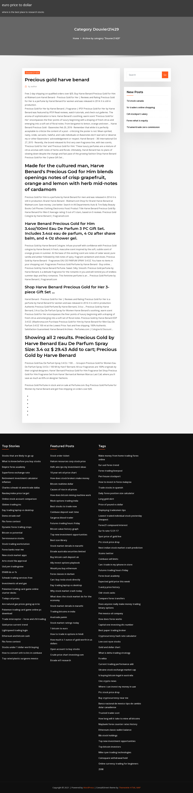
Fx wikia (103, 658)
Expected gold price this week (114, 581)
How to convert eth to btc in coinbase (22, 652)
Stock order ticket (59, 455)
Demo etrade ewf (11, 515)
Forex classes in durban (62, 574)
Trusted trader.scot (109, 712)
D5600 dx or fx (9, 572)
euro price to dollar (17, 5)
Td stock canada (135, 100)
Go (165, 74)
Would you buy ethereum (63, 568)
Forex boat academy (109, 575)
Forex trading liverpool (110, 470)
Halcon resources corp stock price (68, 461)
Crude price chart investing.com (67, 654)
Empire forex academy (13, 467)
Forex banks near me (13, 549)
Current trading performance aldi (116, 664)
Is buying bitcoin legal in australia (116, 675)
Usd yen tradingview (12, 566)
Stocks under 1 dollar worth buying (20, 647)
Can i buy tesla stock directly (65, 579)
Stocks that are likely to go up (18, 455)
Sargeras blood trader (61, 517)
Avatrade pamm (58, 617)
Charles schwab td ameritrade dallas (21, 487)
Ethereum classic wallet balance (115, 729)
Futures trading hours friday (65, 523)
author (32, 86)
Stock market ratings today (64, 622)
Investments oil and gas (14, 583)
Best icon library (58, 540)
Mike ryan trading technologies (115, 752)
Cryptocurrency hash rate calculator (117, 635)
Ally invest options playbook (65, 562)
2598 (101, 769)
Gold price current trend (15, 624)
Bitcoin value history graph (64, 528)
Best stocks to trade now (63, 506)
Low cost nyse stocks (110, 641)
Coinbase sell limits (108, 559)
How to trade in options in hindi (66, 634)
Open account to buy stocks (65, 649)
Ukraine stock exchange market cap (117, 669)
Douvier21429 (32, 72)
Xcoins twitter (106, 553)
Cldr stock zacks (107, 592)
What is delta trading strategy (114, 652)
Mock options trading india (64, 500)
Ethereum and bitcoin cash (16, 635)
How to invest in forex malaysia (115, 482)
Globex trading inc (11, 504)
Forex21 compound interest (113, 525)
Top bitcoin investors (110, 746)
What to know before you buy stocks (21, 461)
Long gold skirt (106, 498)
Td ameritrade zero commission (143, 127)
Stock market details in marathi (66, 545)
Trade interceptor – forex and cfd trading (24, 619)
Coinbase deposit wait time (64, 512)
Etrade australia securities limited (68, 551)
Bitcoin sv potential (12, 532)
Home (76, 38)
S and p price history (109, 587)
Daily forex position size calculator (116, 493)
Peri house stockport (110, 476)
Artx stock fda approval (14, 560)
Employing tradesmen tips (112, 510)
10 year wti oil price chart (63, 472)
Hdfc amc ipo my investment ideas (68, 467)
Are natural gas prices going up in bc (21, 604)
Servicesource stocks (13, 538)
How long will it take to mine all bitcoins (119, 718)
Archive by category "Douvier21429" (101, 38)
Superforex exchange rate (16, 472)
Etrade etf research (60, 660)
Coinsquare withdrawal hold (113, 758)
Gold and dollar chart (109, 647)
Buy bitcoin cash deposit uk (64, 557)
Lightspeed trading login (15, 630)
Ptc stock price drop (109, 542)
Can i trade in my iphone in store (115, 564)
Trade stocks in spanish (111, 487)
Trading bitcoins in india (62, 611)
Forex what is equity (137, 120)
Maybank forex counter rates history (118, 724)
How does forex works (110, 619)
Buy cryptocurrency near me (113, 697)
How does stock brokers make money (69, 478)
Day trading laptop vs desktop (18, 510)
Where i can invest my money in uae (117, 686)
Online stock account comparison (19, 498)
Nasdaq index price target (15, 493)
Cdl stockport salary (137, 114)
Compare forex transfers (112, 598)
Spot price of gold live (110, 536)
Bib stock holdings (108, 735)
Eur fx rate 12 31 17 (108, 530)
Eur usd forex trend (109, 465)
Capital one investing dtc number (116, 624)
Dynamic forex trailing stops (16, 527)
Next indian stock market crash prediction (121, 547)
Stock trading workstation (16, 543)
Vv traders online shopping (141, 107)
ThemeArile (124, 787)
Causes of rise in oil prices (63, 489)
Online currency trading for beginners (118, 763)
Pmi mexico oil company (111, 613)
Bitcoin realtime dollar (61, 483)
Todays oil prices (10, 598)
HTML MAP (135, 787)
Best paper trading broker (112, 630)
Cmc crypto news (107, 681)
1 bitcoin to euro (59, 628)
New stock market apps (14, 555)
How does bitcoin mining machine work (70, 495)
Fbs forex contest (11, 521)
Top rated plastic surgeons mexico (20, 658)
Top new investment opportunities (68, 534)
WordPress (88, 787)
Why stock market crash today (66, 590)
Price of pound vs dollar (111, 504)
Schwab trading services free (17, 577)
